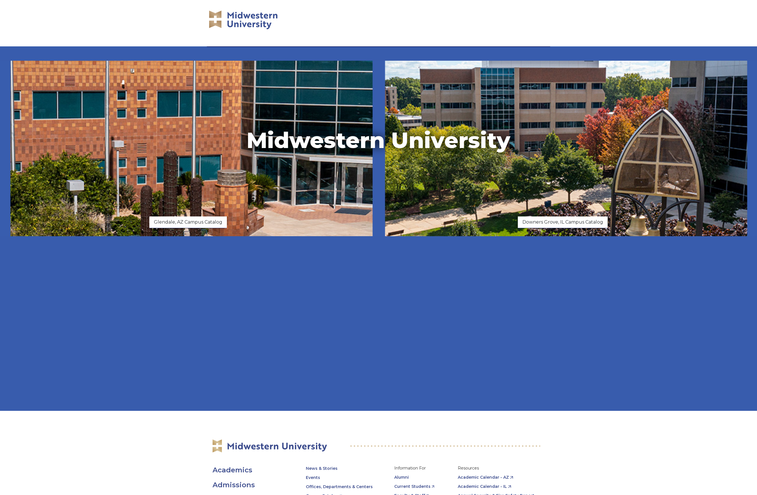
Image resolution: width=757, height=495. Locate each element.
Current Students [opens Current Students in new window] (412, 486)
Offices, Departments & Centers (339, 486)
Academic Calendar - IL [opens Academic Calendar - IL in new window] (482, 486)
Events (313, 477)
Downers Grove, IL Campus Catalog (562, 222)
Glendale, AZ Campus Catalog (188, 222)
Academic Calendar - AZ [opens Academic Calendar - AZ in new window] (483, 477)
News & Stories (322, 468)
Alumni (401, 477)
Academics (232, 470)
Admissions (234, 485)
